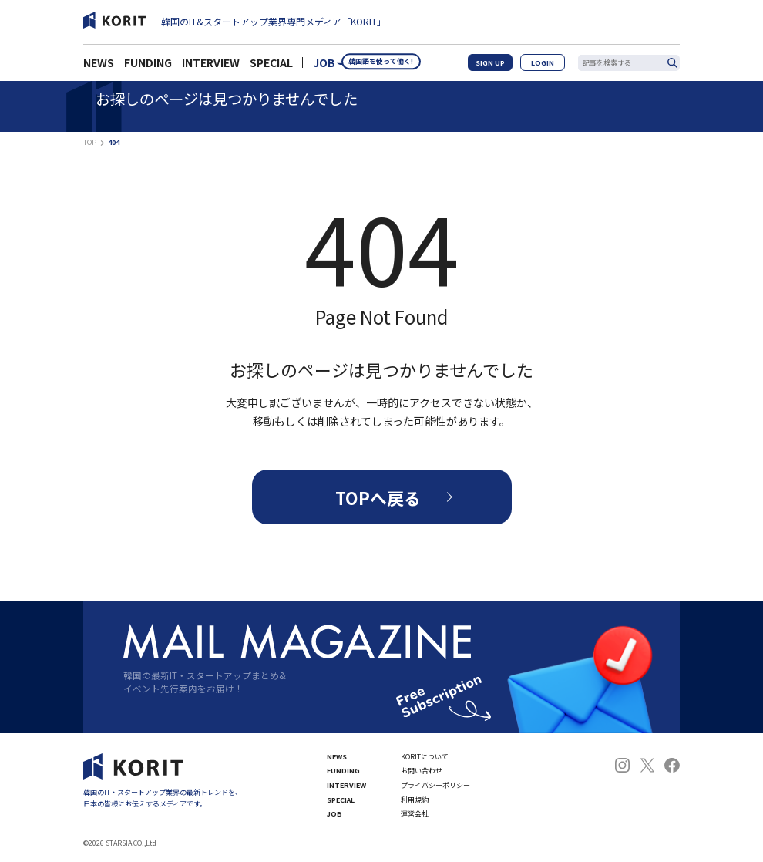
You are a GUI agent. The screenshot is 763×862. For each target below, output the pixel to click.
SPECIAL (271, 67)
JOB (324, 67)
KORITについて (425, 756)
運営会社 (415, 813)
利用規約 (415, 799)
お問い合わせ (421, 770)
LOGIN (549, 66)
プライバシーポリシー (435, 785)
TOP (89, 142)
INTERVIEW (211, 67)
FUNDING (148, 67)
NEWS (98, 67)
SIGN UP (505, 66)
